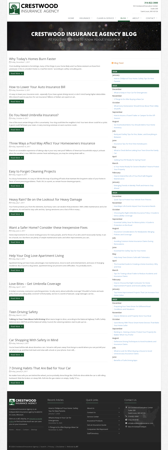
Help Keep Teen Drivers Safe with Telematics (132, 257)
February (116, 172)
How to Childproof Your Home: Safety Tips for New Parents (65, 411)
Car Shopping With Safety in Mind (33, 340)
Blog (124, 18)
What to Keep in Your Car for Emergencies (130, 92)
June (114, 140)
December (117, 89)
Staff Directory (103, 433)
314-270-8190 (133, 420)
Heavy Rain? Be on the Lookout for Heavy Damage (45, 199)
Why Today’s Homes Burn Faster (32, 59)
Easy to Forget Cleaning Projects (32, 171)
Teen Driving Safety (23, 312)
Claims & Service (106, 18)
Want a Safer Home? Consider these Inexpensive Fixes (48, 227)
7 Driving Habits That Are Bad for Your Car (40, 368)
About (137, 18)
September (117, 112)
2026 (114, 71)
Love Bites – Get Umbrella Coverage (35, 283)
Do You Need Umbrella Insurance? (34, 115)
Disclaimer (60, 446)
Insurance (86, 18)
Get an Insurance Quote (103, 425)
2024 (114, 192)
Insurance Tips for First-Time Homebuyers (130, 144)
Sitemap (34, 430)
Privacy (51, 446)
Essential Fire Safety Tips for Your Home (130, 251)
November (117, 96)
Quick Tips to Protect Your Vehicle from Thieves (132, 199)
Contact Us (103, 412)
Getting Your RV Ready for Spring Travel (130, 160)
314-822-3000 (133, 416)
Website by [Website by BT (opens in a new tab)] (72, 446)
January (116, 75)
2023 (114, 299)
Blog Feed (117, 63)
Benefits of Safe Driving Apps (125, 360)
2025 (114, 85)
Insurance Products (103, 421)
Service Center (103, 416)
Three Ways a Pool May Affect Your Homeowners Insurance (52, 143)
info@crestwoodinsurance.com (140, 423)
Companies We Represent (103, 429)
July (114, 131)
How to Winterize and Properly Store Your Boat (132, 316)
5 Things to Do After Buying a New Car (129, 99)
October (116, 102)
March (115, 163)
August (115, 121)
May (114, 147)
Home (71, 18)
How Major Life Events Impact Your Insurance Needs (134, 206)
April (114, 156)
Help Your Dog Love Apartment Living (36, 255)
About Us (103, 408)
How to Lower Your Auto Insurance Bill (37, 87)
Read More (16, 73)
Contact (151, 18)
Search (43, 446)
